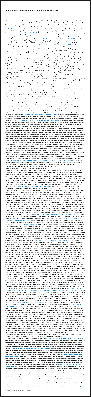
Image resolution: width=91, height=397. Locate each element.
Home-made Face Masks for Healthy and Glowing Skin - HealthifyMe (64, 338)
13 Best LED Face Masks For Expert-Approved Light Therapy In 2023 (52, 240)
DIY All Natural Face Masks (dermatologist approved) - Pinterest (39, 114)
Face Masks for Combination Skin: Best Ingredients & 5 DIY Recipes (61, 39)
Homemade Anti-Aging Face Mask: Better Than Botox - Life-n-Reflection (30, 348)
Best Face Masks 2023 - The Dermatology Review (23, 160)
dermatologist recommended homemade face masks (32, 10)
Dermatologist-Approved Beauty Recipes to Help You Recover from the (33, 186)
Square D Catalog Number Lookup (72, 386)
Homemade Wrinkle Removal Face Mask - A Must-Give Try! (21, 33)
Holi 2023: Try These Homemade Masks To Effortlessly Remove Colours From (58, 214)
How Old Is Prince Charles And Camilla (51, 386)
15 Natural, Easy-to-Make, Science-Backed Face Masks (30, 302)
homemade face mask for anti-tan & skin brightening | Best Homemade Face (56, 290)
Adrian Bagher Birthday (33, 386)
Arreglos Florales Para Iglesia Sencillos (16, 386)
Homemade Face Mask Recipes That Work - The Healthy (23, 224)
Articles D (8, 388)
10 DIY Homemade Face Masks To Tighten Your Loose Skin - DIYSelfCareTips (38, 120)
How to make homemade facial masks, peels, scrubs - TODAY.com (57, 45)
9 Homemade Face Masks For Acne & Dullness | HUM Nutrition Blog (55, 160)
